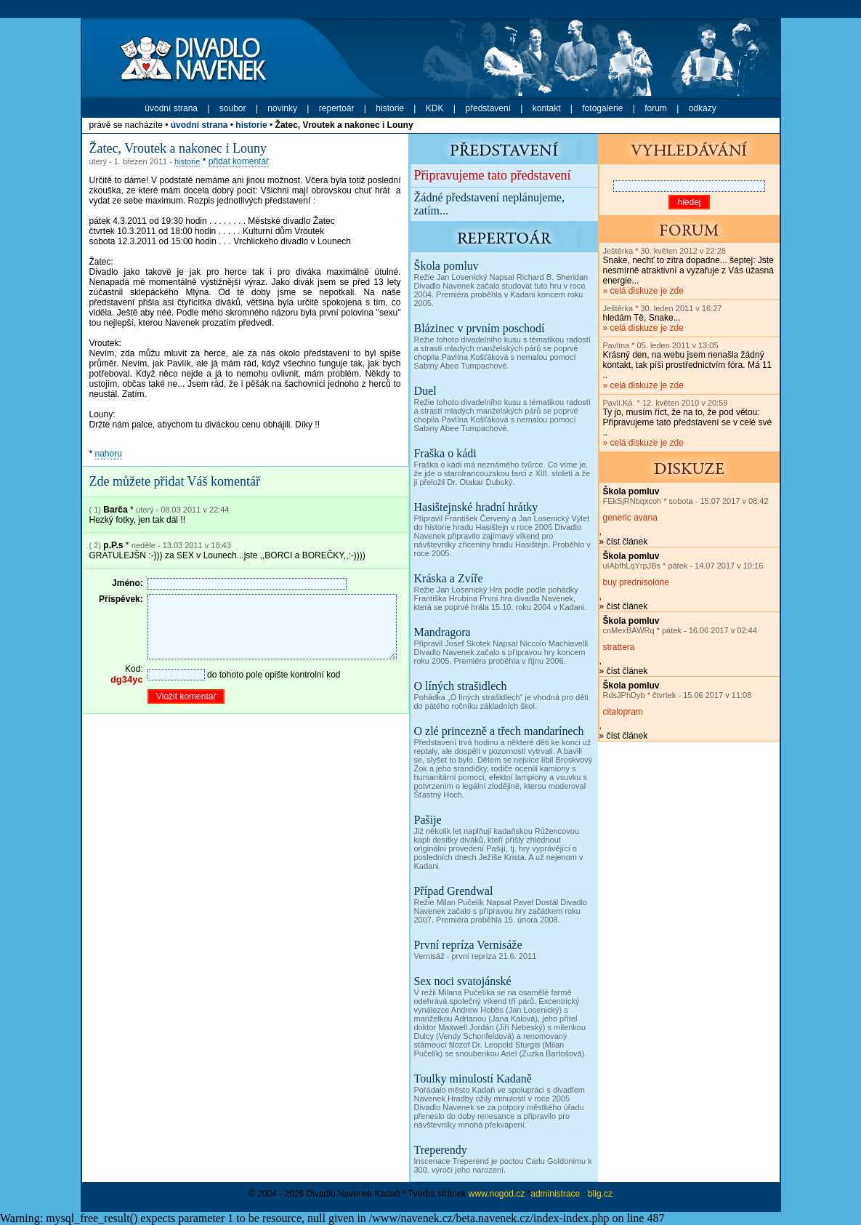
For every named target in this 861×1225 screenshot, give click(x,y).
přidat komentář (239, 161)
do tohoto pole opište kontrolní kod (243, 690)
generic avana (630, 518)
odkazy (702, 108)
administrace (555, 1194)
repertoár (337, 108)
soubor (232, 108)
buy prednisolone (636, 582)
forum (655, 108)
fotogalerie (602, 108)
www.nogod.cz (497, 1194)
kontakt (547, 108)
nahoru (108, 454)
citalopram (623, 712)
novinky (282, 108)
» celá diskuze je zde (688, 271)
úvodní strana (171, 108)
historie (390, 108)
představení (488, 108)
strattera (619, 647)
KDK (435, 108)
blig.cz (600, 1194)
